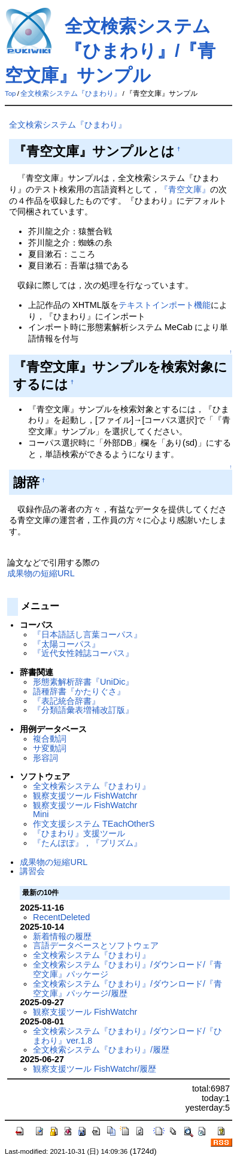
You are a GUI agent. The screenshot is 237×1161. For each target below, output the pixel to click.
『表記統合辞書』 (66, 701)
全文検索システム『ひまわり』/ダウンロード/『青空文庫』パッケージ (127, 969)
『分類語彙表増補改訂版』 (83, 710)
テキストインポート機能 (164, 305)
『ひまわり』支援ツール (79, 833)
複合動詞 (49, 738)
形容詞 (45, 758)
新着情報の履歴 (62, 936)
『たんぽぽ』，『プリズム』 (87, 843)
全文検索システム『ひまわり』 (70, 93)
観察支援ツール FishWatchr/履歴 (94, 1069)
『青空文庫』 (185, 189)
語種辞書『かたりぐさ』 (79, 691)
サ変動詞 (49, 748)
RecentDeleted (61, 917)
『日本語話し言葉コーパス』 (87, 634)
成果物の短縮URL (41, 573)
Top (10, 93)
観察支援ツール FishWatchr (85, 795)
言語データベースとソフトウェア (96, 945)
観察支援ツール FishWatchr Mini (85, 810)
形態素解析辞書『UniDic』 (83, 682)
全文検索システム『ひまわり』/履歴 (101, 1049)
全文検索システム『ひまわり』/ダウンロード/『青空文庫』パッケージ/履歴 (127, 988)
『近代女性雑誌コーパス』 (83, 653)
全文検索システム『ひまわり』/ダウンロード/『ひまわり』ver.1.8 (127, 1035)
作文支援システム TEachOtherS (93, 824)
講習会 (32, 871)
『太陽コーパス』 (66, 644)
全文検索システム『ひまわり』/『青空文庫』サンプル (110, 50)
